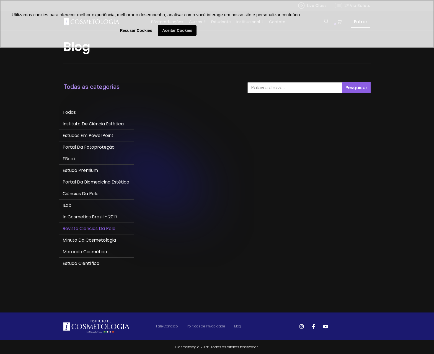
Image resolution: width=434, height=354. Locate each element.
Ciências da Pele (81, 193)
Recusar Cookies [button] (136, 30)
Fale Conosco (167, 326)
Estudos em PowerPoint (88, 135)
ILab (67, 205)
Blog (237, 326)
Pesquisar (356, 87)
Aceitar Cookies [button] (177, 30)
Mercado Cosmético (85, 252)
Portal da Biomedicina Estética (96, 182)
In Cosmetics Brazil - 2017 (90, 217)
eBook (69, 159)
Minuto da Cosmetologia (89, 240)
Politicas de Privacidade (206, 326)
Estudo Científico (81, 263)
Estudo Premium (80, 170)
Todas (69, 112)
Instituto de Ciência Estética (93, 124)
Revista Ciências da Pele (89, 228)
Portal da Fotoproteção (89, 147)
